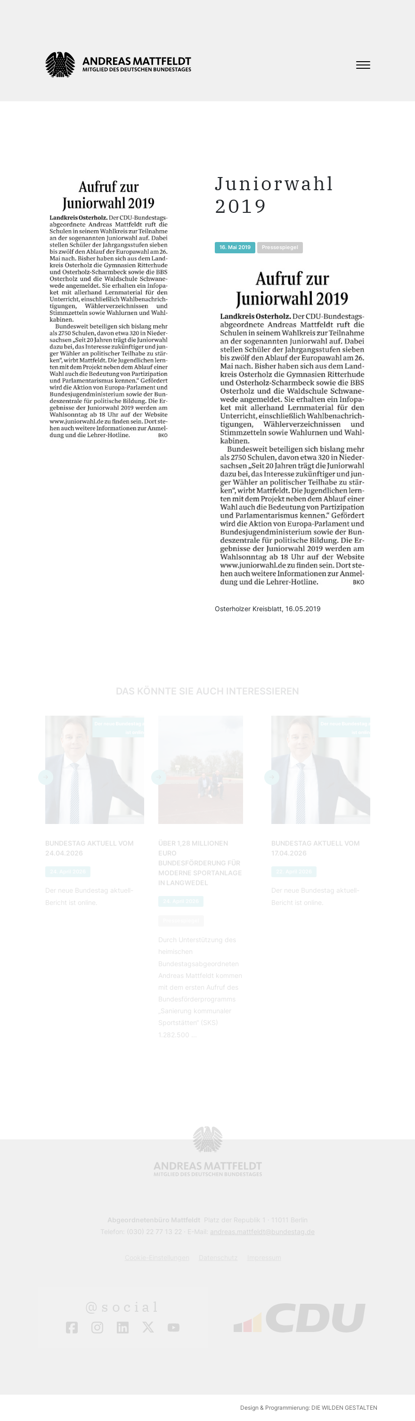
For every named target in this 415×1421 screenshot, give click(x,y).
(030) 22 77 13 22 (154, 1231)
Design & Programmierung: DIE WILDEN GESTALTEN (308, 1407)
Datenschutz (218, 1257)
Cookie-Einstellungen (157, 1257)
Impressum (264, 1257)
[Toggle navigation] (363, 65)
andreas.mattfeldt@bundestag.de (262, 1231)
